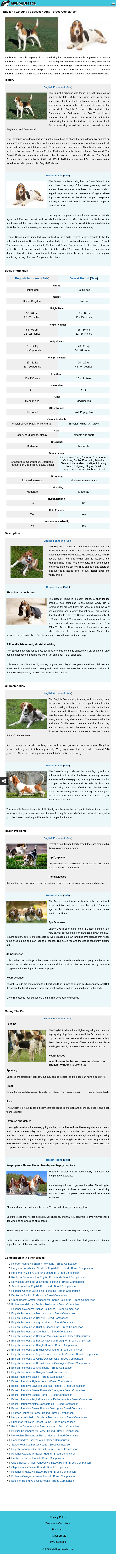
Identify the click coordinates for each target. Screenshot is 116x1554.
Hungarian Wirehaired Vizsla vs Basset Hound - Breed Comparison (49, 1417)
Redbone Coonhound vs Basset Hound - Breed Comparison (45, 1426)
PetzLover (58, 1529)
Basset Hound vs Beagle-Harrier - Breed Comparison (41, 1394)
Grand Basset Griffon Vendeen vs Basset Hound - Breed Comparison (51, 1462)
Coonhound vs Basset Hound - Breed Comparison (40, 1440)
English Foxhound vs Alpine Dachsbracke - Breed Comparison (47, 1358)
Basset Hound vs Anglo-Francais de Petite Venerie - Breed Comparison (52, 1399)
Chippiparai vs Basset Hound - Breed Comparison (40, 1467)
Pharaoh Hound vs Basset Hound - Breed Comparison (42, 1413)
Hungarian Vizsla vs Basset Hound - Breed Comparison (43, 1422)
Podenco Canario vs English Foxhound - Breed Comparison (45, 1291)
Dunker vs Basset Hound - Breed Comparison (37, 1458)
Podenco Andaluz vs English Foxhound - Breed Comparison (45, 1304)
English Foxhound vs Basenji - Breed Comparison (39, 1318)
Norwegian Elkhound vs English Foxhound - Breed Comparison (47, 1281)
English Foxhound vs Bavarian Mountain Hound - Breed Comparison (50, 1336)
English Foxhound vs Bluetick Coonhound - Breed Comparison (47, 1327)
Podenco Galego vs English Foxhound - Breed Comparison (45, 1309)
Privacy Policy (58, 1517)
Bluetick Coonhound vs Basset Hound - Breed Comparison (45, 1431)
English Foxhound (54, 87)
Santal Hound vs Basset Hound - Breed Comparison (41, 1444)
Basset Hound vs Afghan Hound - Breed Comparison (41, 1381)
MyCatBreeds (58, 1541)
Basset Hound (54, 175)
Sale (69, 87)
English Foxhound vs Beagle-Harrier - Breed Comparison (44, 1345)
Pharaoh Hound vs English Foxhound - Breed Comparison (44, 1263)
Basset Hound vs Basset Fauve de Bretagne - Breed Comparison (48, 1390)
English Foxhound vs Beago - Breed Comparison (39, 1372)
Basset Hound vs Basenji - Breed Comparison (37, 1376)
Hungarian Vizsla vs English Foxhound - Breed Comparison (45, 1272)
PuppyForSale (58, 1535)
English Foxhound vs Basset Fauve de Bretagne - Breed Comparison (51, 1340)
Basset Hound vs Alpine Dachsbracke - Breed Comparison (44, 1404)
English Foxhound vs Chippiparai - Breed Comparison (42, 1367)
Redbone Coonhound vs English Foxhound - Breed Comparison (48, 1277)
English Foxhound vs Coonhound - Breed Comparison (42, 1331)
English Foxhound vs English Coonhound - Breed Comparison (47, 1349)
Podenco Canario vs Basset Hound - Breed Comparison (43, 1453)
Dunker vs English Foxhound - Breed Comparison (39, 1295)
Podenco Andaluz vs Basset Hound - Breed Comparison (43, 1471)
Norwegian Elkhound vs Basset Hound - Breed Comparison (45, 1435)
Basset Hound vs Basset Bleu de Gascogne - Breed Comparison (48, 1408)
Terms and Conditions (58, 1523)
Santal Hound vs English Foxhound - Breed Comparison (43, 1286)
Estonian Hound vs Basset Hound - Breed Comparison (42, 1480)
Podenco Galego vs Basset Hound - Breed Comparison (43, 1476)
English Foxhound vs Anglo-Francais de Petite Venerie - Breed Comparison (54, 1354)
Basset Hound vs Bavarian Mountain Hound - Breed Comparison (48, 1385)
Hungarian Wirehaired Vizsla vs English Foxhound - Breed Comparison (52, 1268)
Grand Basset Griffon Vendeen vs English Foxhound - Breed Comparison (53, 1300)
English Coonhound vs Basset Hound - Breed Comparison (44, 1449)
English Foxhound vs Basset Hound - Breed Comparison (43, 1313)
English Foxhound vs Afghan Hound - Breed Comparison (43, 1322)
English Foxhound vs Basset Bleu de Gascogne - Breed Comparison (50, 1363)
